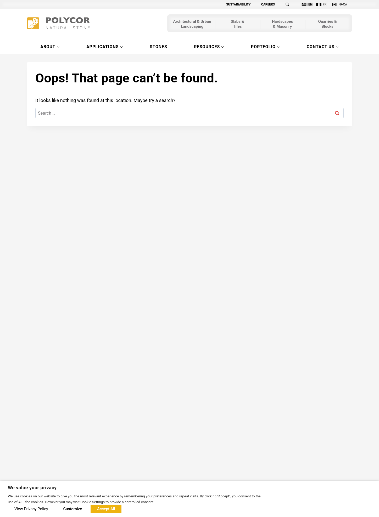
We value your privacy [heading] (32, 487)
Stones (158, 46)
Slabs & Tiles (237, 24)
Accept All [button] (106, 509)
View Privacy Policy (31, 509)
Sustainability (238, 4)
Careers (268, 4)
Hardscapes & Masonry (282, 24)
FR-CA (342, 4)
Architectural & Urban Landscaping (192, 24)
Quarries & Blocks (327, 24)
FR (324, 4)
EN (310, 4)
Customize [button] (72, 509)
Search (290, 4)
